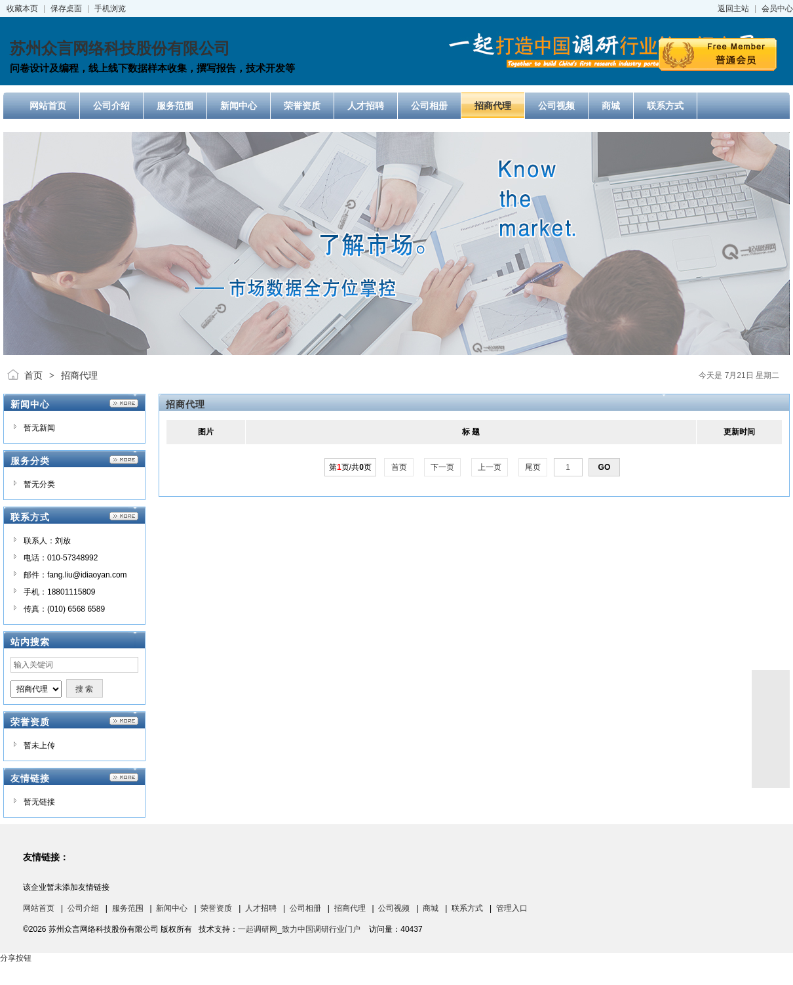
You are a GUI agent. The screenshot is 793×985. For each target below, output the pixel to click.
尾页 (533, 467)
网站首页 (38, 908)
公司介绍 (83, 908)
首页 (33, 375)
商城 (430, 908)
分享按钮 (15, 958)
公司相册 (305, 908)
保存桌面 (66, 8)
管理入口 (512, 908)
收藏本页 (22, 8)
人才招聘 (261, 908)
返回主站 (733, 8)
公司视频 (394, 908)
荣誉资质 (216, 908)
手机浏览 (110, 8)
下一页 (443, 467)
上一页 (490, 467)
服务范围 (128, 908)
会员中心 (777, 8)
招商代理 (79, 375)
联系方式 (467, 908)
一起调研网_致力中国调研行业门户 (299, 929)
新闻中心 (171, 908)
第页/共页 (350, 467)
